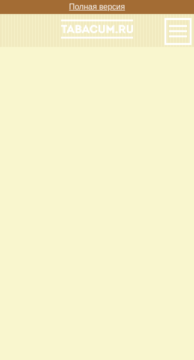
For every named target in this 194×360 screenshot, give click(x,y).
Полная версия (97, 6)
